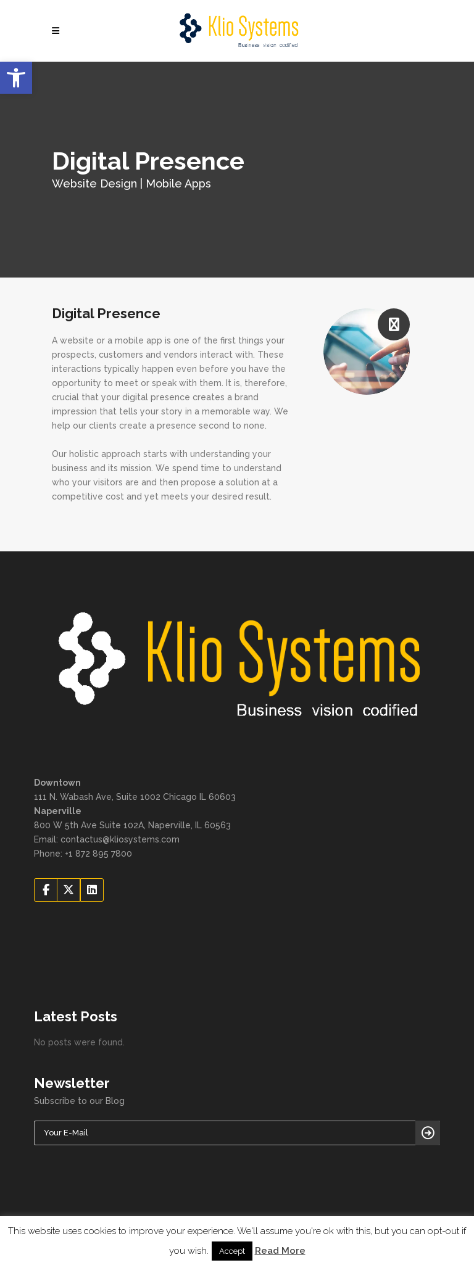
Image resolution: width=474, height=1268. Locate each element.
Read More (280, 1250)
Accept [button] (232, 1251)
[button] (16, 78)
